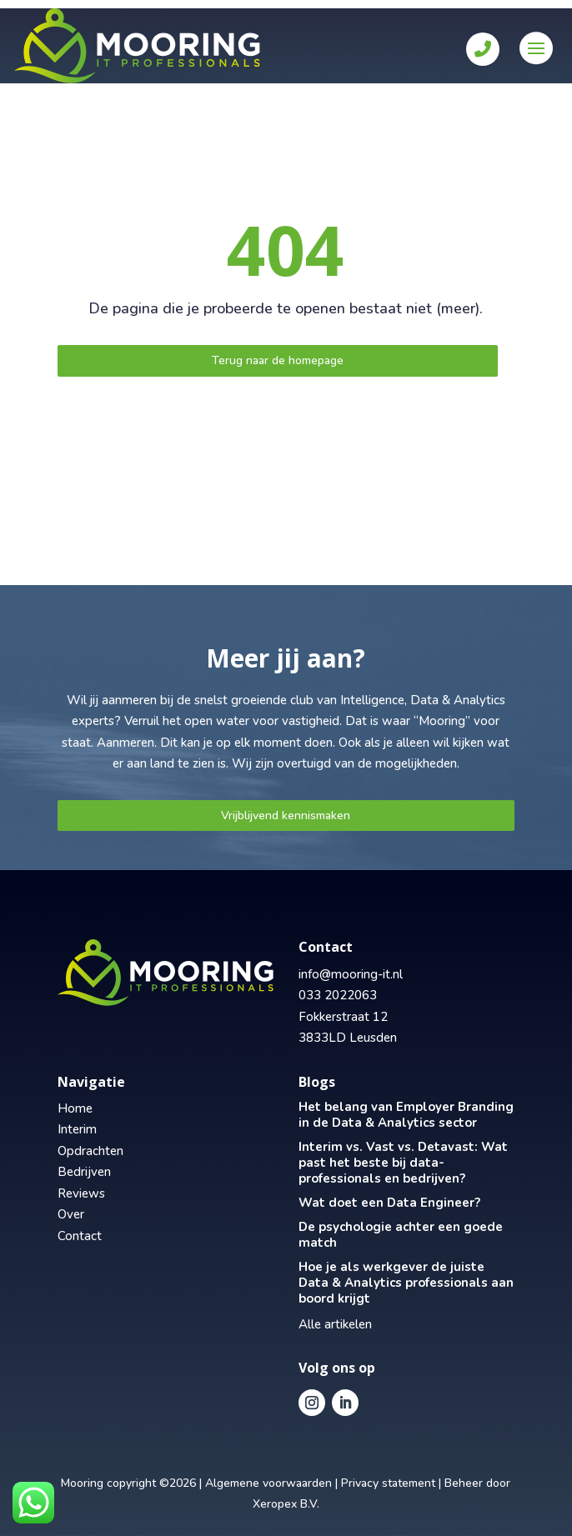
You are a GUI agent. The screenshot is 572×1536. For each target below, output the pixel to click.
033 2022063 (338, 995)
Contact (80, 1236)
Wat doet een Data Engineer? (389, 1202)
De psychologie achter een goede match (401, 1234)
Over (71, 1214)
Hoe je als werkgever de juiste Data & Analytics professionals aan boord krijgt (406, 1282)
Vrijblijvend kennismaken (285, 815)
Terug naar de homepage (278, 360)
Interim (77, 1129)
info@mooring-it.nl (351, 974)
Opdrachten (90, 1151)
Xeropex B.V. (286, 1504)
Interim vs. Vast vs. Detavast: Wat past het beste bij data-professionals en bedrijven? (403, 1162)
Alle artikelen (335, 1324)
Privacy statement (388, 1483)
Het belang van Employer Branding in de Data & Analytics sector (406, 1114)
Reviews (81, 1193)
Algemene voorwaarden (268, 1483)
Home (75, 1108)
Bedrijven (84, 1171)
